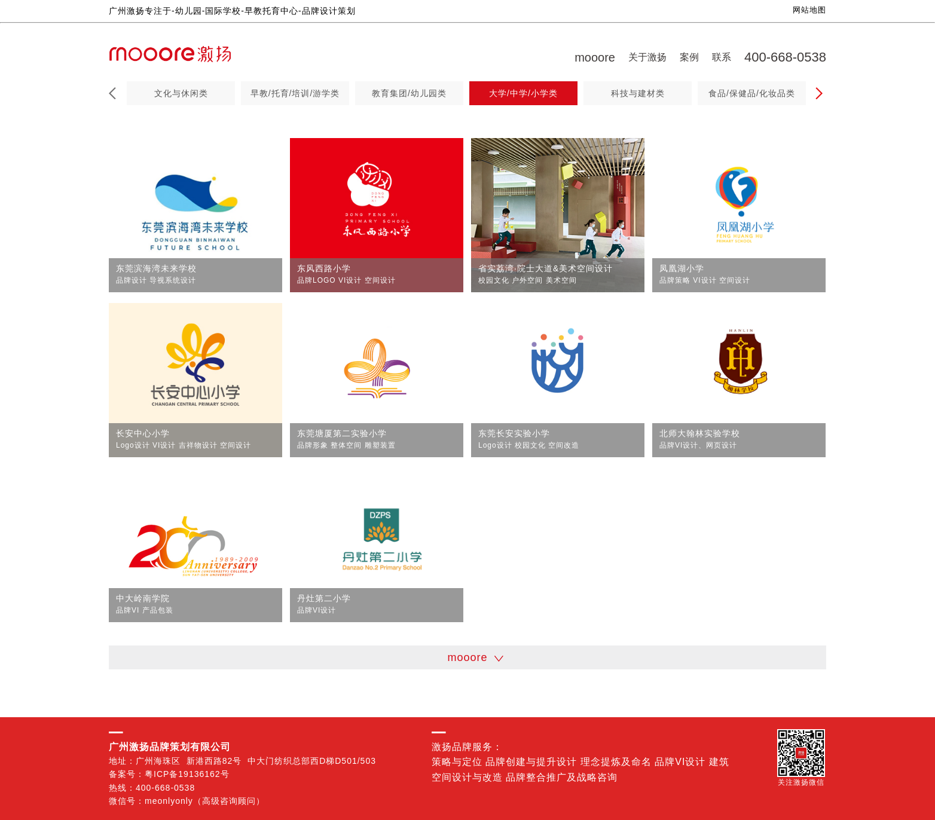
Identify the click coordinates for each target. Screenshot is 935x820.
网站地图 (809, 9)
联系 (721, 57)
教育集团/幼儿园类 (409, 93)
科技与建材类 (638, 93)
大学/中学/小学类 (523, 93)
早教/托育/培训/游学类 (295, 93)
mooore (595, 57)
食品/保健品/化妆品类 (751, 93)
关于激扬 (647, 57)
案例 (689, 57)
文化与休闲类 (181, 93)
